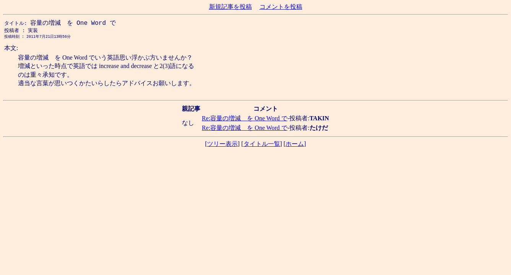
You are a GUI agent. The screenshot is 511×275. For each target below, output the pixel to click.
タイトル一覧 (261, 145)
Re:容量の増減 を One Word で (244, 119)
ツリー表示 (222, 145)
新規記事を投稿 (230, 6)
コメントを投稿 (281, 6)
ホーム (295, 145)
